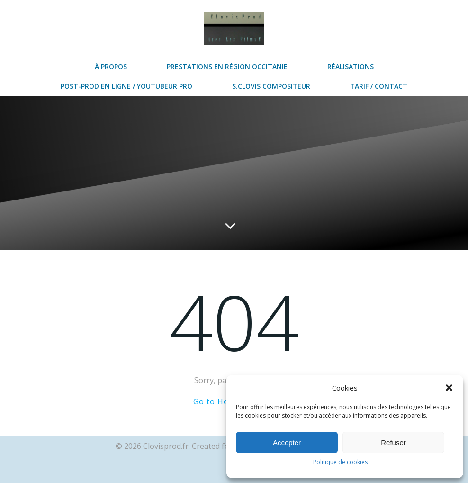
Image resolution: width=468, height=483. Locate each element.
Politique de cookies (340, 462)
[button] (449, 387)
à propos (111, 66)
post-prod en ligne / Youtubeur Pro (126, 86)
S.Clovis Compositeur (271, 86)
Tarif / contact (378, 86)
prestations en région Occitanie (227, 66)
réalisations (350, 66)
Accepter (287, 442)
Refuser (393, 442)
